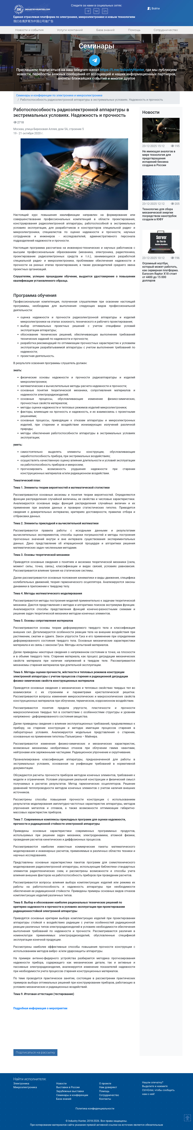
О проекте (105, 1083)
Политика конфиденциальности (94, 1108)
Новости (151, 112)
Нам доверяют (108, 1087)
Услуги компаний (70, 30)
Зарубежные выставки (70, 1091)
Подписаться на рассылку (35, 1052)
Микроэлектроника (25, 1087)
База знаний (105, 30)
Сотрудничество (166, 30)
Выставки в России (68, 1087)
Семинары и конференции (72, 1095)
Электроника (21, 1083)
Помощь (134, 30)
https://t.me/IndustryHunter (122, 70)
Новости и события (29, 30)
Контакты (105, 1098)
